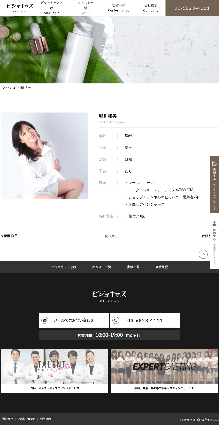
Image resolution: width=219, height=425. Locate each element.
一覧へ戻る (109, 236)
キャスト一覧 (101, 267)
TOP (4, 87)
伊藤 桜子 (10, 236)
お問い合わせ (26, 418)
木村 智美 (208, 236)
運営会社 (7, 418)
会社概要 (161, 267)
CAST (13, 87)
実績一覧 (133, 267)
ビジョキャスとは (63, 267)
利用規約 (45, 418)
